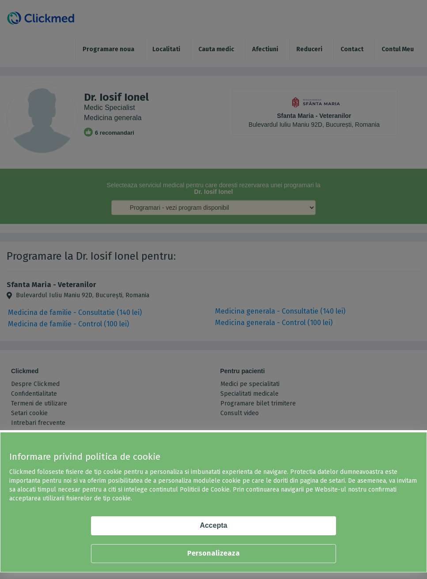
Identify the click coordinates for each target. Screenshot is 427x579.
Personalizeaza (213, 553)
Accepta (213, 525)
